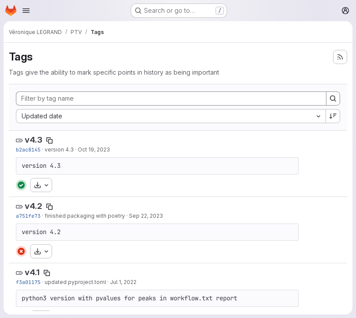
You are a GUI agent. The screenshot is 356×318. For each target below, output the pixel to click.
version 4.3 (59, 149)
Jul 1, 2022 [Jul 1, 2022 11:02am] (123, 282)
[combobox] (171, 116)
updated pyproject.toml (75, 282)
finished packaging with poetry (85, 215)
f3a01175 (28, 282)
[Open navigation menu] (26, 11)
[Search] (333, 98)
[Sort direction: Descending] (333, 116)
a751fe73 (28, 215)
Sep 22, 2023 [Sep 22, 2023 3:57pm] (146, 215)
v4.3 (33, 140)
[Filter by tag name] (171, 98)
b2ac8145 (28, 149)
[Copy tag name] (49, 140)
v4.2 (33, 206)
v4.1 (32, 272)
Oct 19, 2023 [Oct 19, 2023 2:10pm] (94, 149)
